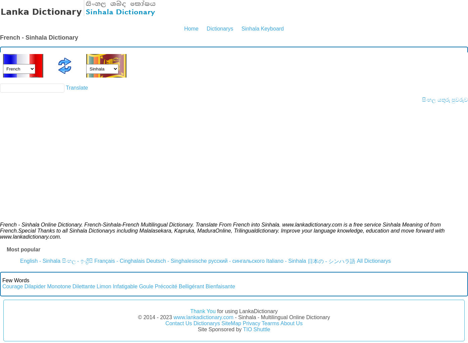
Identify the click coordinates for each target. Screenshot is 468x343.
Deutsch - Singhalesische (176, 261)
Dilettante (83, 286)
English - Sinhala (40, 261)
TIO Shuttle (256, 329)
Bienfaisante (220, 286)
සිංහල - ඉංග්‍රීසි (77, 261)
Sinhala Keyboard (263, 29)
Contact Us (178, 323)
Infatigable (125, 286)
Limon (104, 286)
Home (191, 29)
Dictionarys (220, 29)
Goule (146, 286)
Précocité (166, 286)
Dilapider (35, 286)
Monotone (59, 286)
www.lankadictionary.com (203, 317)
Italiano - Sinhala (286, 261)
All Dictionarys (374, 261)
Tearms (270, 323)
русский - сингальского (236, 261)
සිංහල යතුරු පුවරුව (445, 100)
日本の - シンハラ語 (331, 261)
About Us (291, 323)
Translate (77, 88)
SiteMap (231, 323)
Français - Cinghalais (119, 261)
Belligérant (191, 286)
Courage (12, 286)
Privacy (251, 323)
